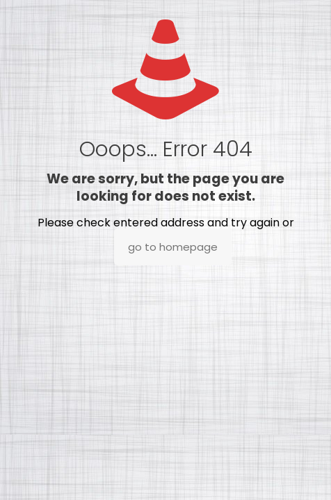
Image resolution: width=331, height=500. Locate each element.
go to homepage (173, 247)
